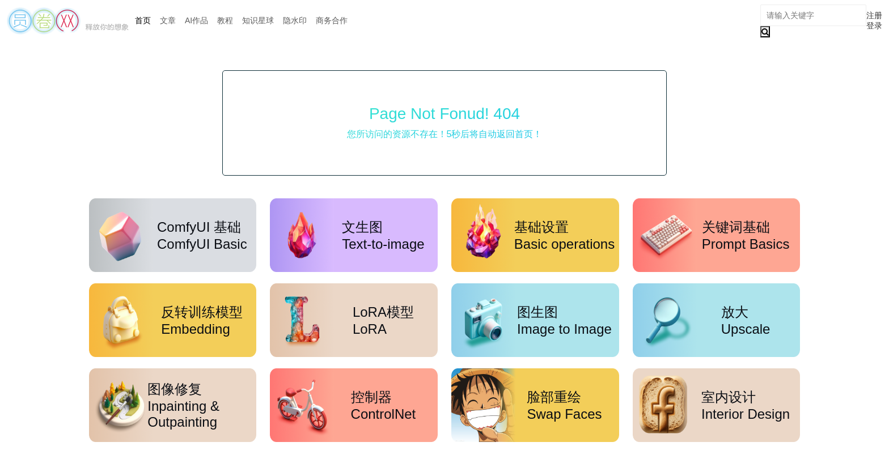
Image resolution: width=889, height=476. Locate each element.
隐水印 (295, 20)
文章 (168, 20)
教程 (225, 20)
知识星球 (258, 20)
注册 (874, 15)
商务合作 (332, 20)
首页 (143, 20)
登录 (874, 25)
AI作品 (196, 20)
